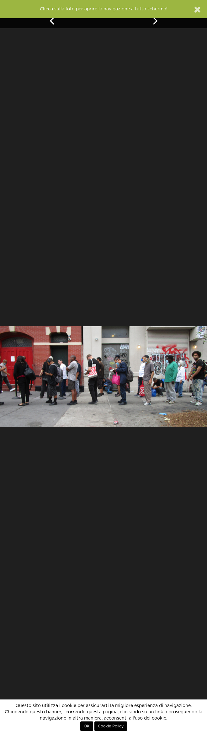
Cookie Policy (111, 726)
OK (87, 726)
